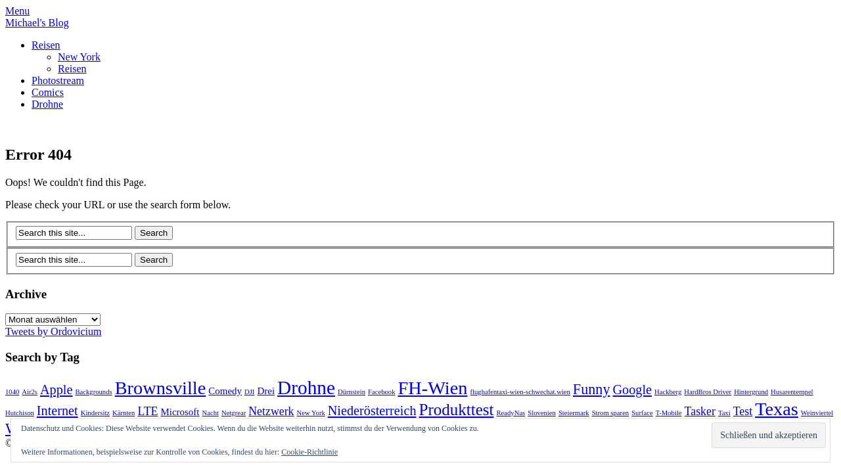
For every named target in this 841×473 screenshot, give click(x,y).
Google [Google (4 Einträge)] (632, 389)
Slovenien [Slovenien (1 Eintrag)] (542, 413)
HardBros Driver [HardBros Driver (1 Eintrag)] (707, 391)
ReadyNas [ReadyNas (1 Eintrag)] (510, 413)
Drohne (47, 104)
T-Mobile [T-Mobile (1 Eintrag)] (669, 413)
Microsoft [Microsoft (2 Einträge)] (179, 412)
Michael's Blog (37, 22)
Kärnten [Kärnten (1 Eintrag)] (123, 413)
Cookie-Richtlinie (309, 452)
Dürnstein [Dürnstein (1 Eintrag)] (351, 391)
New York (79, 56)
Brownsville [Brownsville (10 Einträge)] (160, 388)
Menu (17, 10)
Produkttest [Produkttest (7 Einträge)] (456, 409)
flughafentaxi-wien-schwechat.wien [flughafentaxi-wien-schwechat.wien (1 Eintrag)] (520, 391)
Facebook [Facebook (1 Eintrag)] (381, 391)
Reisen (46, 45)
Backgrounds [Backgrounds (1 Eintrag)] (93, 391)
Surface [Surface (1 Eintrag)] (642, 413)
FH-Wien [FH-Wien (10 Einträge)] (432, 388)
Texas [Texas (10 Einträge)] (776, 409)
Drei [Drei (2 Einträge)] (266, 391)
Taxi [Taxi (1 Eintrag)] (724, 413)
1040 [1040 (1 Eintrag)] (12, 391)
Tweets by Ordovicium (53, 331)
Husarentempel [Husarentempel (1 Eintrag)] (792, 391)
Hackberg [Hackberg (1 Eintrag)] (667, 391)
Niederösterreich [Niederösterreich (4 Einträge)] (372, 410)
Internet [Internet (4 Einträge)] (57, 410)
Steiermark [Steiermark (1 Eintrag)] (573, 413)
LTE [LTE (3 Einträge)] (147, 411)
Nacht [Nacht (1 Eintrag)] (210, 413)
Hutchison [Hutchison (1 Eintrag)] (19, 413)
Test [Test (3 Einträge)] (742, 411)
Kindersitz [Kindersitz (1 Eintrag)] (95, 413)
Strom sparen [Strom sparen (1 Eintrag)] (610, 413)
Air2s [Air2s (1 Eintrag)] (29, 391)
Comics (48, 92)
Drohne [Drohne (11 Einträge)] (306, 387)
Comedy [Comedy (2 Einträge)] (225, 391)
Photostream (58, 80)
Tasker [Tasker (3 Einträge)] (700, 411)
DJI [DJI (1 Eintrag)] (249, 391)
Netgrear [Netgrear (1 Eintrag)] (233, 413)
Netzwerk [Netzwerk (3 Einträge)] (271, 411)
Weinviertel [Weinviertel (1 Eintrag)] (817, 413)
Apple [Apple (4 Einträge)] (56, 389)
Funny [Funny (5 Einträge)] (591, 389)
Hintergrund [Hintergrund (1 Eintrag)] (751, 391)
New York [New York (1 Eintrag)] (311, 413)
